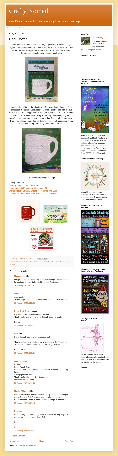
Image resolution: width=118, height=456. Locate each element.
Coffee (26, 262)
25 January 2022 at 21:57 (24, 285)
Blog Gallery (19, 28)
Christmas (19, 262)
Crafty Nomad (28, 11)
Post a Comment (18, 436)
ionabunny (98, 38)
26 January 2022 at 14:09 (24, 383)
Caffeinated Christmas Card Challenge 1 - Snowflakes (33, 194)
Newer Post (14, 441)
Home (9, 28)
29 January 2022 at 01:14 (24, 403)
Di (15, 411)
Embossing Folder (40, 262)
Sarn (16, 334)
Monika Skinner (21, 391)
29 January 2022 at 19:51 (24, 431)
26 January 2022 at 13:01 (24, 353)
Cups (31, 262)
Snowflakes (60, 262)
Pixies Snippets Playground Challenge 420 (28, 188)
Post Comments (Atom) (29, 445)
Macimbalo (19, 276)
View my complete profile (91, 50)
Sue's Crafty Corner (22, 311)
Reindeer (51, 262)
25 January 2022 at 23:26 (24, 303)
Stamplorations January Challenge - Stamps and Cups (33, 191)
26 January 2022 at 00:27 (24, 325)
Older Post (69, 441)
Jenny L (17, 361)
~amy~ (17, 294)
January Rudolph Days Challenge (24, 185)
